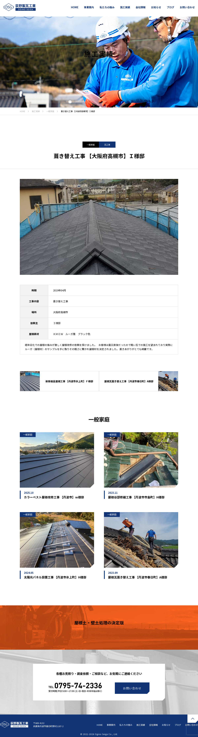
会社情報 (141, 7)
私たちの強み (107, 7)
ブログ (170, 7)
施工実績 (125, 7)
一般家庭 (50, 111)
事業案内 (89, 7)
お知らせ (156, 7)
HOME (74, 7)
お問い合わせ (187, 7)
